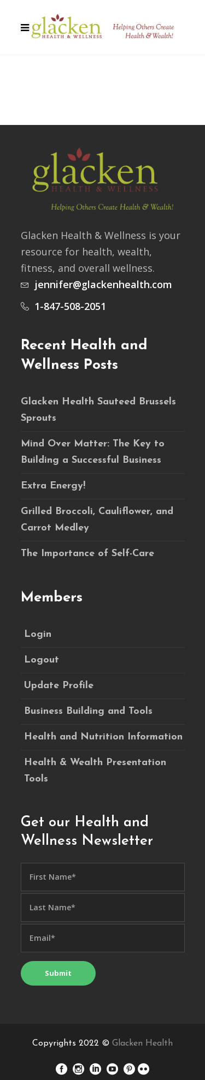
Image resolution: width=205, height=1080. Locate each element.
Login (37, 634)
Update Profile (58, 686)
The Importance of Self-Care (87, 553)
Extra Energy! (53, 486)
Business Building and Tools (88, 711)
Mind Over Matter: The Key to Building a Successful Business (93, 452)
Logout (41, 660)
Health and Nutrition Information (103, 737)
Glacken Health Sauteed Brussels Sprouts (98, 410)
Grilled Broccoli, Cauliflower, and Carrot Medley (97, 519)
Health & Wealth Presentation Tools (95, 770)
